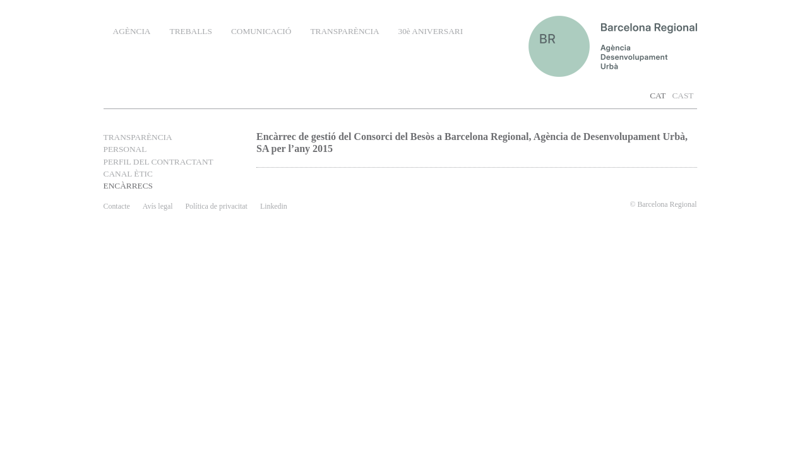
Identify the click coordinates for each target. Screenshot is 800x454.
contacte (117, 206)
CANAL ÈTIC (128, 173)
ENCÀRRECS (128, 185)
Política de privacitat (216, 206)
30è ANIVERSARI (430, 31)
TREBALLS (190, 31)
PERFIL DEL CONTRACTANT (158, 161)
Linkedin (273, 206)
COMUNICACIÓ (261, 31)
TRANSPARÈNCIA (344, 31)
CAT (658, 95)
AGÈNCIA (132, 31)
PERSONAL (125, 149)
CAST (682, 95)
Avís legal (158, 206)
